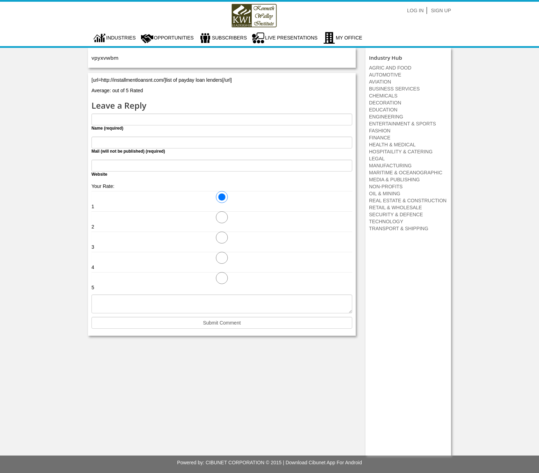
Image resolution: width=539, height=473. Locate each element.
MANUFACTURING (390, 165)
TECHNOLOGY (386, 221)
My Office (349, 38)
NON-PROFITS (386, 186)
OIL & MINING (384, 193)
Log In (415, 10)
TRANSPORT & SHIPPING (398, 228)
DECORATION (385, 102)
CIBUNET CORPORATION (235, 462)
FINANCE (379, 137)
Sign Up (441, 10)
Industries (121, 38)
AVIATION (380, 82)
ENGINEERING (386, 116)
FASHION (379, 130)
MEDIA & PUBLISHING (394, 179)
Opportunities (174, 38)
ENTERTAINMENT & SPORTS (402, 123)
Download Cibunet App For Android (324, 462)
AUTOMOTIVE (385, 75)
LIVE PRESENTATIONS (291, 38)
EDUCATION (383, 109)
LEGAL (377, 158)
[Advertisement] (408, 347)
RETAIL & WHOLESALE (395, 207)
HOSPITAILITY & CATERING (401, 151)
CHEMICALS (383, 96)
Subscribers (229, 38)
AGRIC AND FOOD (390, 68)
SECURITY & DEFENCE (396, 214)
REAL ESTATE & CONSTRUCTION (407, 200)
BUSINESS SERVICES (394, 89)
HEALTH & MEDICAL (392, 144)
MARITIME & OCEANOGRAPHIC (405, 172)
